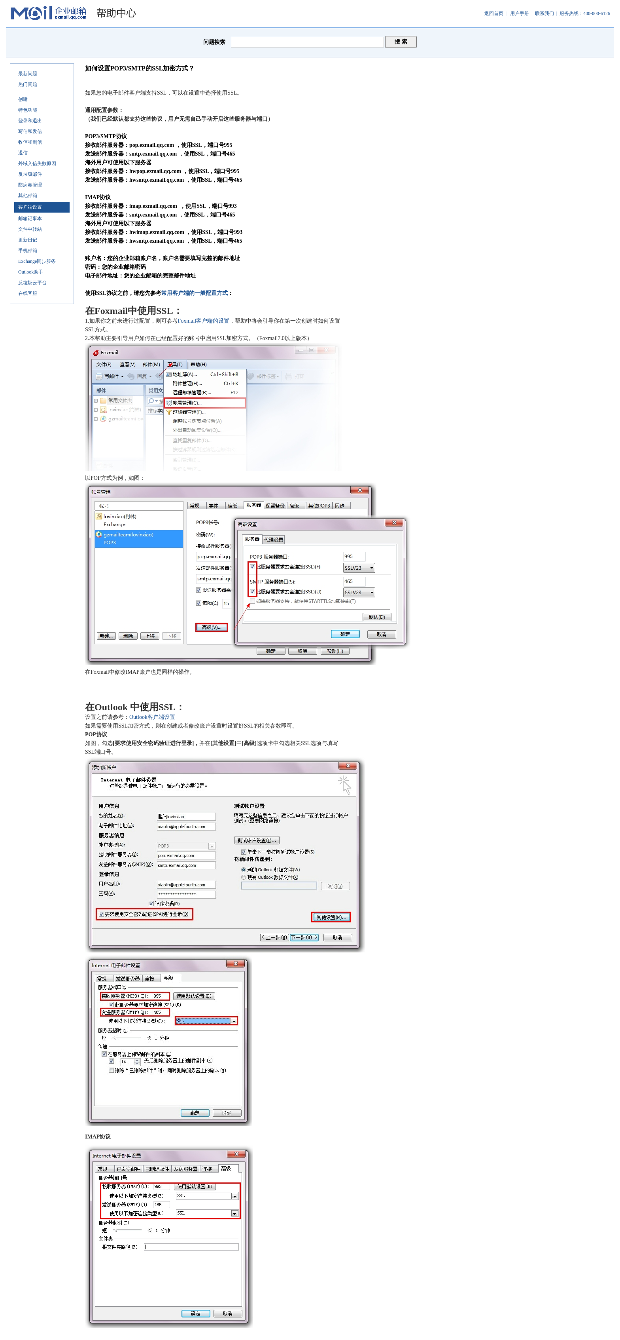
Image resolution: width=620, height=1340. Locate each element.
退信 (23, 153)
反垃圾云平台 (32, 282)
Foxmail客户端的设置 (204, 321)
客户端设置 (30, 207)
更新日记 (27, 240)
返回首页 (493, 13)
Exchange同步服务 (37, 261)
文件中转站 (30, 229)
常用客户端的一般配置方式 (194, 293)
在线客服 (27, 293)
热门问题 (27, 84)
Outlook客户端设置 (152, 717)
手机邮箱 (27, 250)
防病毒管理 (30, 185)
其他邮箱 (27, 195)
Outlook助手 (30, 272)
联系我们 (544, 13)
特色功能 (27, 110)
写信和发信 (30, 131)
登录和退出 (30, 121)
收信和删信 (30, 142)
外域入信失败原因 (37, 163)
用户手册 (519, 13)
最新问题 (27, 73)
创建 (23, 99)
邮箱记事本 (30, 218)
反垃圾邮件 (30, 174)
